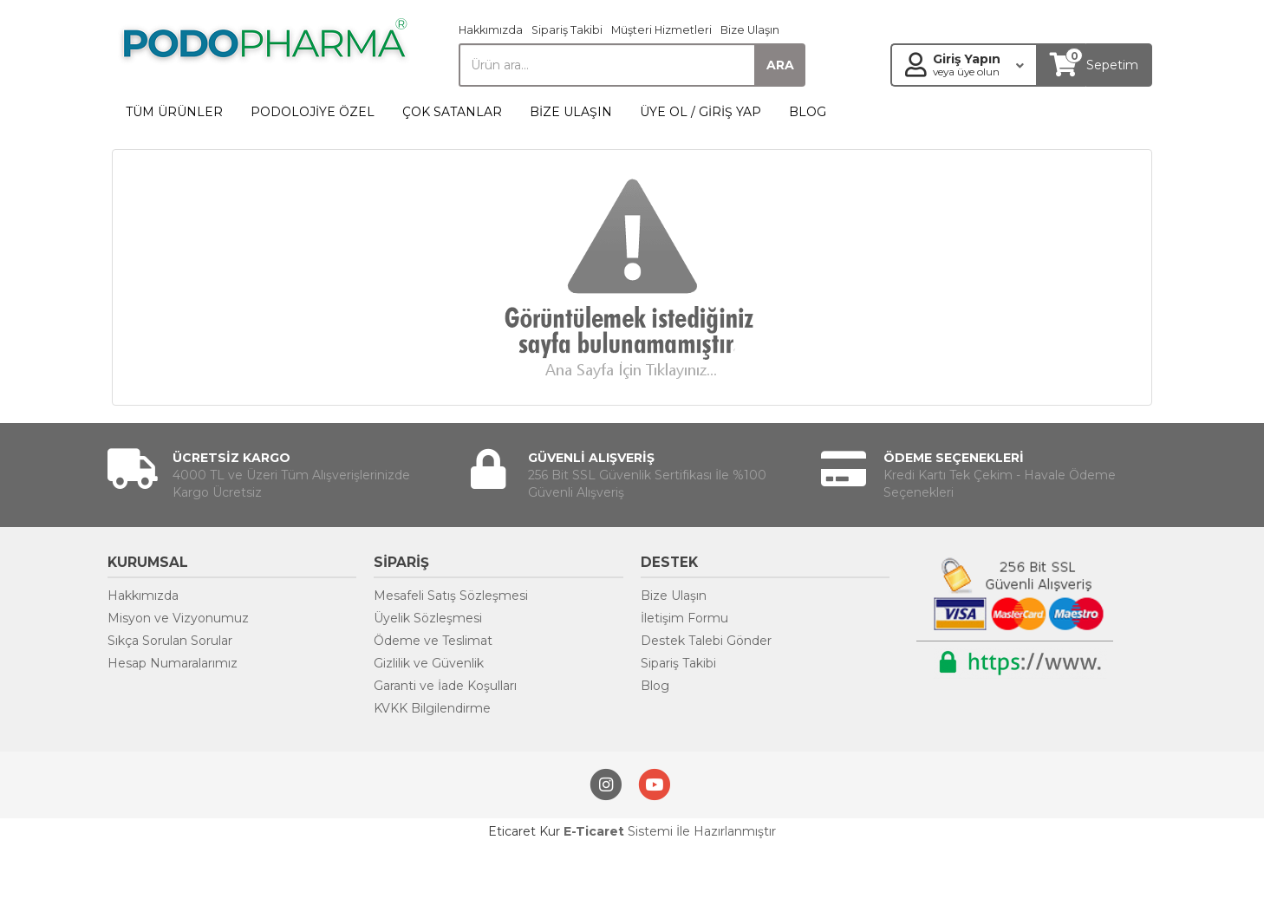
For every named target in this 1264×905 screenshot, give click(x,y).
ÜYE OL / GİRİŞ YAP (700, 112)
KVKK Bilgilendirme (432, 708)
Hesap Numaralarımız (173, 663)
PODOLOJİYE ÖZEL (313, 112)
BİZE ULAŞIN (571, 112)
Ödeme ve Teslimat (433, 640)
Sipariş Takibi (567, 29)
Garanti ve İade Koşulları (445, 685)
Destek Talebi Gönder (706, 640)
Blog (655, 685)
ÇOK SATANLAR (452, 112)
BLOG (807, 112)
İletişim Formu (684, 618)
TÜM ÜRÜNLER (174, 112)
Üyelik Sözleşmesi (428, 618)
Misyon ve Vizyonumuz (178, 618)
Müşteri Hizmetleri (661, 29)
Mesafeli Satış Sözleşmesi (451, 595)
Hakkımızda (491, 29)
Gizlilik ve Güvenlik (429, 663)
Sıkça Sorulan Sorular (170, 640)
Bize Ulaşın (749, 29)
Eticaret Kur (524, 831)
